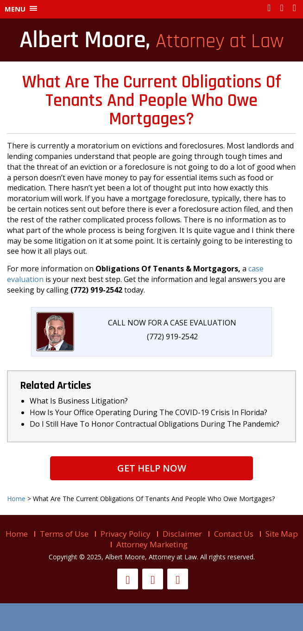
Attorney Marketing (152, 544)
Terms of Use (64, 533)
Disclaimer (182, 533)
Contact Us (233, 533)
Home (17, 533)
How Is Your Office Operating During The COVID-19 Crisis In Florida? (148, 412)
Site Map (281, 533)
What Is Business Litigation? (79, 401)
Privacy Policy (126, 533)
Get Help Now (151, 468)
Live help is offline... (151, 617)
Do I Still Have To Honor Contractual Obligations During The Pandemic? (154, 424)
